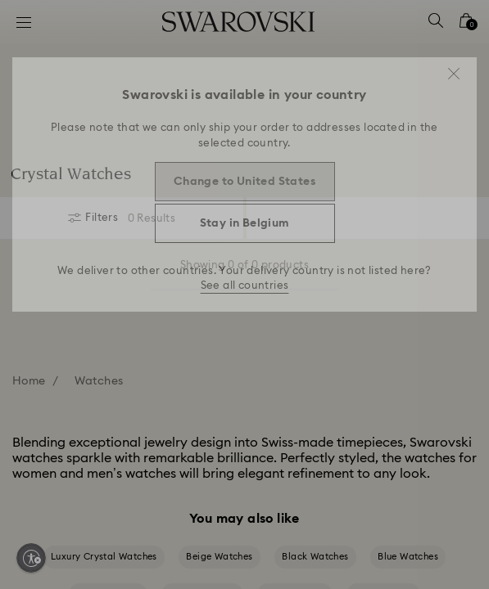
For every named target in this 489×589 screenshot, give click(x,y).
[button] (454, 73)
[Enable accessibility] (31, 558)
